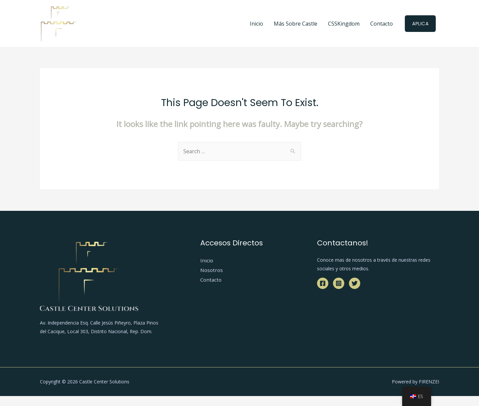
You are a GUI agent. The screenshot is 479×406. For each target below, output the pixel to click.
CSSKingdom (344, 23)
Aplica (420, 23)
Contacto (381, 23)
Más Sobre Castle (295, 23)
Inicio (256, 23)
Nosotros (212, 270)
